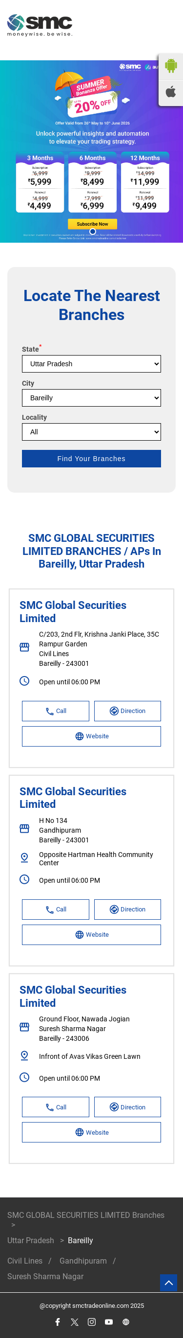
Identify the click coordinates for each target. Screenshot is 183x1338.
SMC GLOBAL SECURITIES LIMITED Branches (85, 1215)
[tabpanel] (91, 151)
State (31, 349)
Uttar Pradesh (30, 1240)
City (28, 383)
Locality (34, 417)
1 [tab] (91, 230)
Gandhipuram (83, 1261)
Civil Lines (24, 1261)
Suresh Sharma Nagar (45, 1276)
